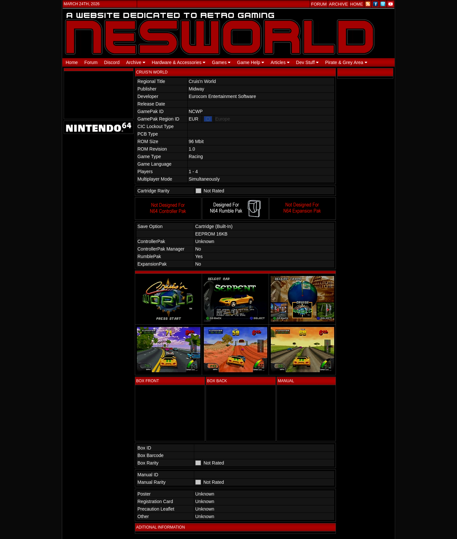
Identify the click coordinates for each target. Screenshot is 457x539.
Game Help (250, 62)
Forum (90, 62)
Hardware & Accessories (178, 62)
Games (221, 62)
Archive (135, 62)
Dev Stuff (307, 62)
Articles (280, 62)
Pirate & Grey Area (346, 62)
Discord (111, 62)
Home (72, 62)
